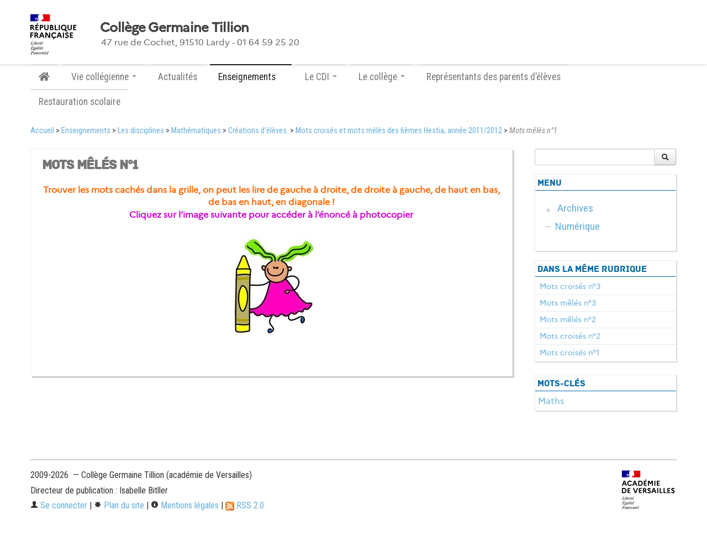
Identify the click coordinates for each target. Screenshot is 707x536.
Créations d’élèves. (258, 130)
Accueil (42, 130)
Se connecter (58, 505)
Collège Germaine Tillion (174, 28)
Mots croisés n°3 (570, 286)
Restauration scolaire (79, 101)
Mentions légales (185, 505)
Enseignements (85, 130)
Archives (575, 208)
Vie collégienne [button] (103, 76)
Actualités (177, 76)
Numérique (577, 226)
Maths (551, 401)
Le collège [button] (381, 76)
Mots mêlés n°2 (568, 319)
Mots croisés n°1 (569, 353)
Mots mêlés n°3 (568, 303)
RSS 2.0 (244, 505)
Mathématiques (196, 130)
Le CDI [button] (321, 76)
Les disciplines (141, 130)
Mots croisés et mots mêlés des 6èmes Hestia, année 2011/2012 (399, 130)
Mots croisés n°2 (570, 336)
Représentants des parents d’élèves (493, 76)
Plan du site (119, 505)
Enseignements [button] (250, 76)
